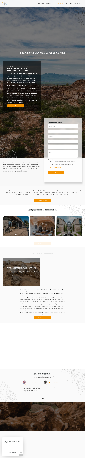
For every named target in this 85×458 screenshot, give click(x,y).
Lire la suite (22, 279)
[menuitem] (41, 3)
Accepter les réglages (12, 445)
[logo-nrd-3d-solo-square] (4, 3)
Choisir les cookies (12, 452)
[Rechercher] (82, 3)
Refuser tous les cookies (12, 448)
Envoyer (56, 172)
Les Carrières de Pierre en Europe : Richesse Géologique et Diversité (22, 263)
